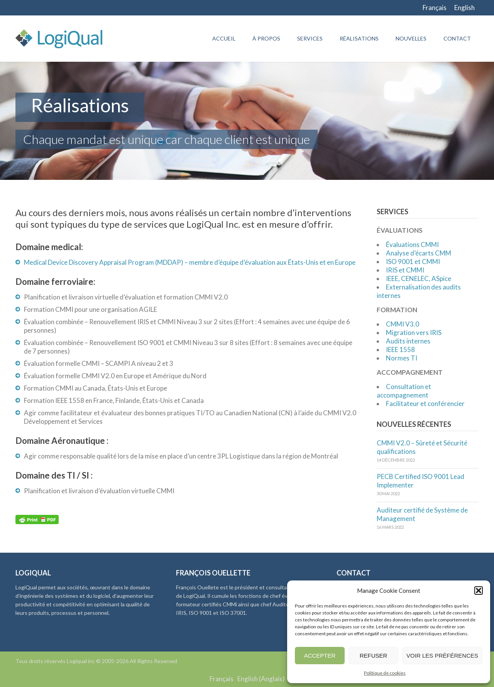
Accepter (320, 655)
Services (310, 38)
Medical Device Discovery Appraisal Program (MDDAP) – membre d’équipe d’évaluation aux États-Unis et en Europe (189, 262)
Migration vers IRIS (414, 332)
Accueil (223, 38)
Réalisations (359, 38)
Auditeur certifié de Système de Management (422, 514)
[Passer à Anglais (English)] (261, 679)
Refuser (373, 655)
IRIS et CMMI (405, 270)
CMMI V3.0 (402, 324)
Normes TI (401, 358)
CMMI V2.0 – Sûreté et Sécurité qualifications (422, 447)
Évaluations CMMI (412, 244)
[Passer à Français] (434, 7)
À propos (266, 38)
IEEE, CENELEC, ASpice (418, 278)
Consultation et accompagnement (404, 390)
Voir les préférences (442, 655)
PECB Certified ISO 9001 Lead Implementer (420, 480)
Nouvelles (411, 38)
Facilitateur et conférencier (425, 403)
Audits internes (408, 341)
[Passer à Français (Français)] (221, 679)
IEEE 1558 (400, 349)
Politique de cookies (385, 673)
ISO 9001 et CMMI (413, 261)
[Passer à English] (464, 7)
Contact (457, 38)
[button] (478, 590)
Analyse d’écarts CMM (418, 253)
